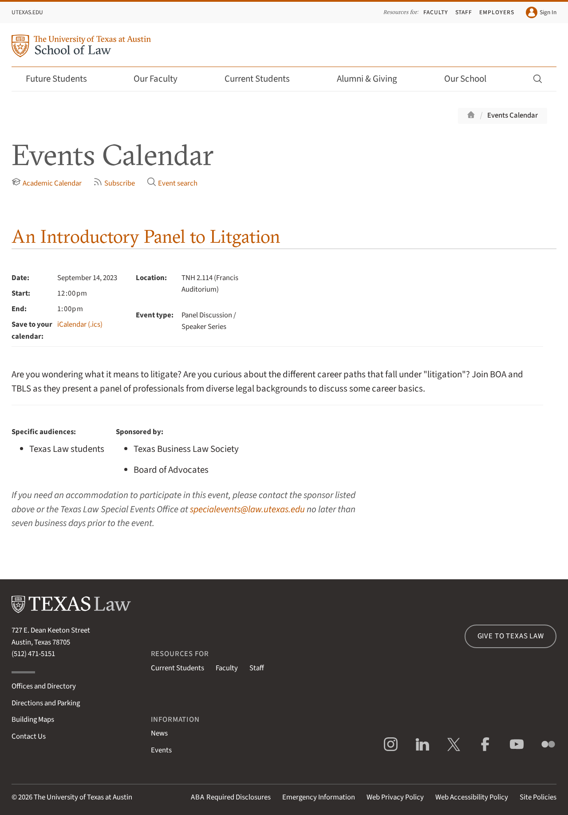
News (159, 733)
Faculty (435, 12)
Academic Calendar (47, 183)
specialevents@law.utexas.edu (247, 509)
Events (161, 750)
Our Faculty (161, 78)
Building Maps (33, 719)
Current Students (263, 78)
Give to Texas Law (510, 636)
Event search (172, 183)
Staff (464, 12)
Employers (496, 12)
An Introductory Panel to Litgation (146, 236)
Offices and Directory (44, 686)
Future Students (62, 78)
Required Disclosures (231, 797)
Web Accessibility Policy (471, 797)
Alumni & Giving (373, 78)
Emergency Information (318, 797)
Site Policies (538, 797)
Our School (471, 78)
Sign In (541, 12)
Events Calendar (512, 115)
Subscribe (114, 183)
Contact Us (29, 736)
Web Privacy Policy (395, 797)
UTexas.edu (27, 12)
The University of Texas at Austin (83, 797)
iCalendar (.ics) (80, 324)
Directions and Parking (46, 703)
